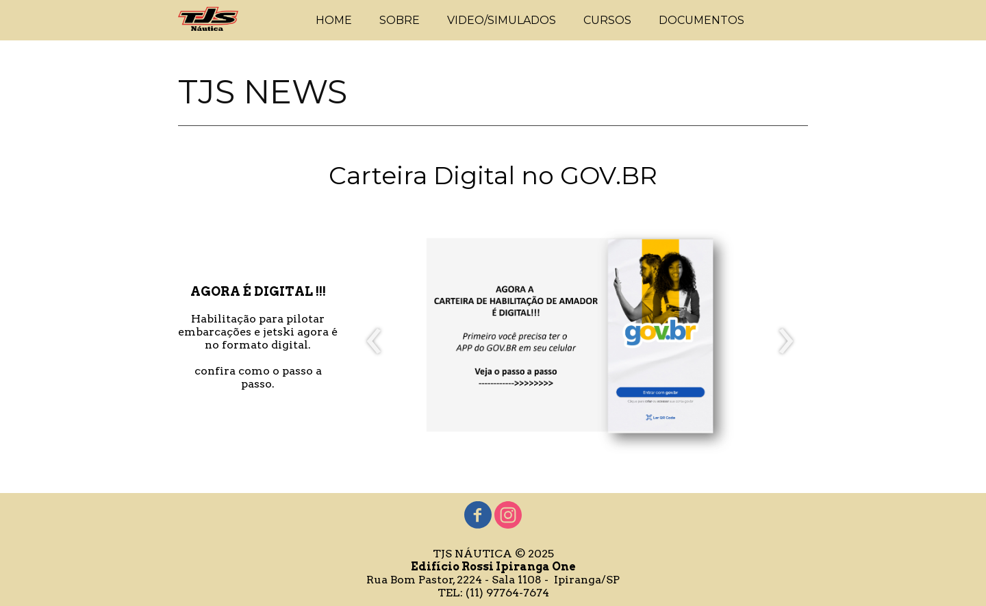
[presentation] (374, 342)
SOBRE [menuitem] (399, 20)
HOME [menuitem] (334, 20)
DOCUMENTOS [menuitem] (701, 20)
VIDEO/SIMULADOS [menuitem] (501, 20)
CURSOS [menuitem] (607, 20)
